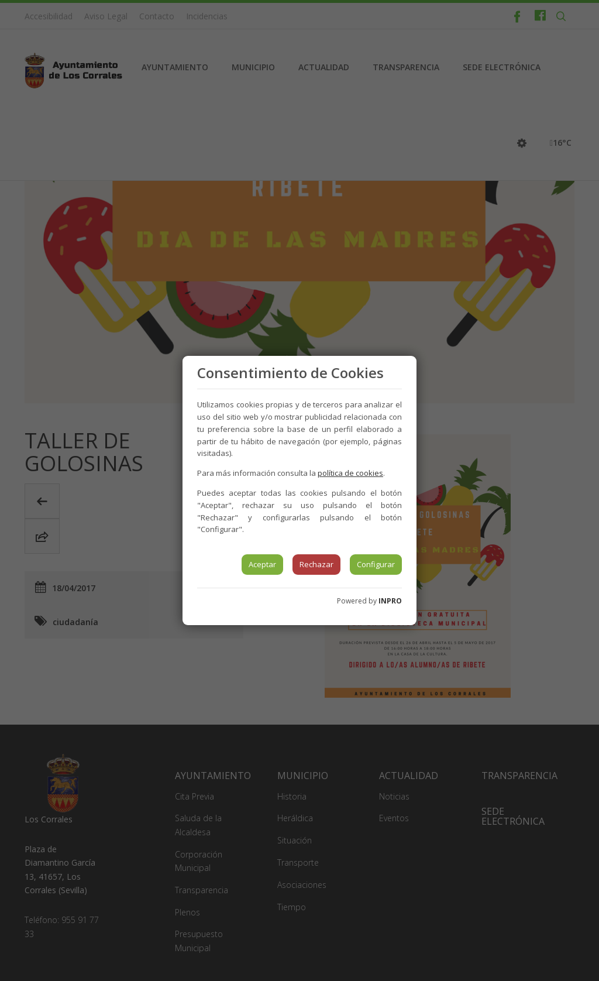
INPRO (390, 601)
